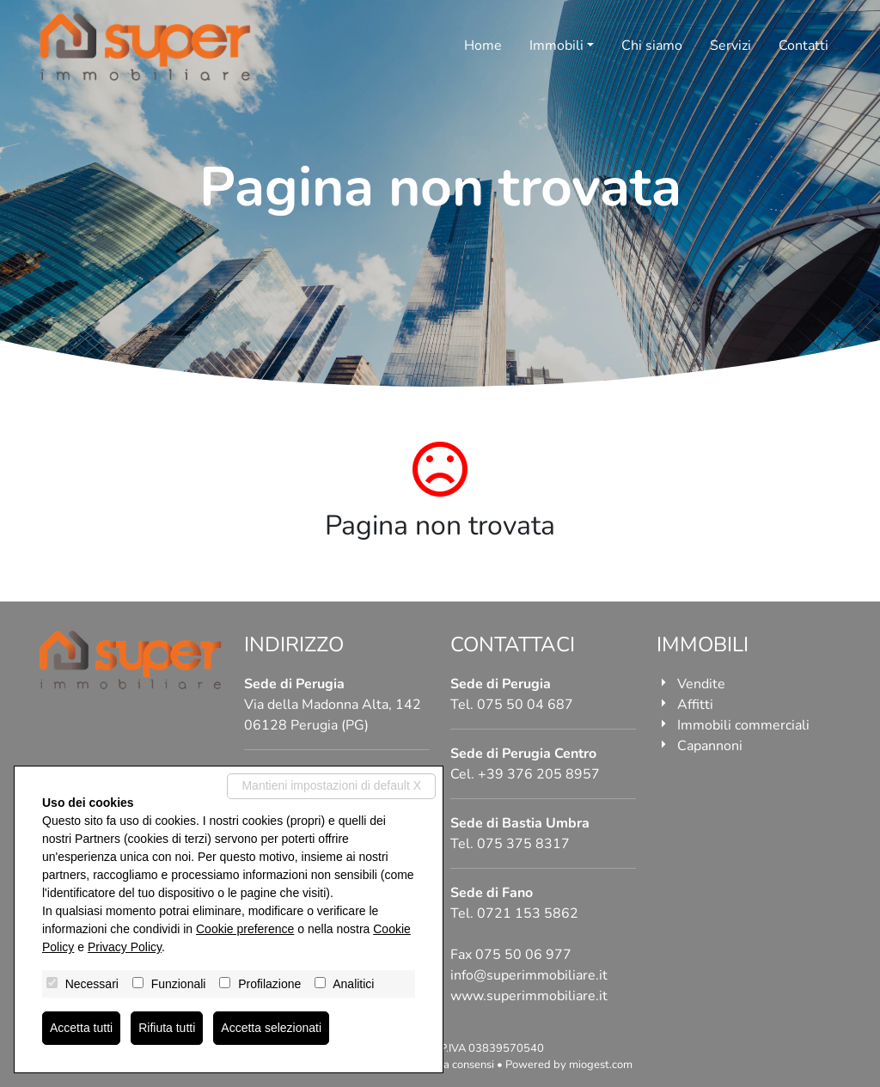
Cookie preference (245, 929)
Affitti (695, 704)
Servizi (730, 45)
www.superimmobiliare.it (529, 995)
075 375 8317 (523, 843)
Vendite (701, 684)
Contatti (803, 45)
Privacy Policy (125, 947)
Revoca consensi (453, 1064)
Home (483, 45)
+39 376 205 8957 (539, 774)
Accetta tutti (81, 1028)
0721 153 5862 (527, 913)
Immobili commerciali (743, 725)
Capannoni (709, 745)
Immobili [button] (556, 45)
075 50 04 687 (525, 704)
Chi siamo (651, 45)
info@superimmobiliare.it (529, 975)
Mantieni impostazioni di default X (331, 785)
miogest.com (600, 1064)
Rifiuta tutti (166, 1028)
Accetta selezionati (271, 1028)
